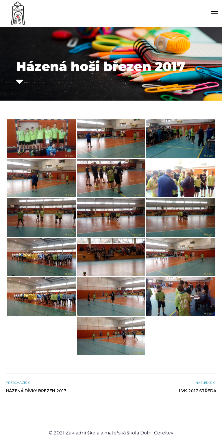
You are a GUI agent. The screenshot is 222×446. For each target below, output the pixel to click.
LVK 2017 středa (197, 390)
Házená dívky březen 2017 (36, 390)
